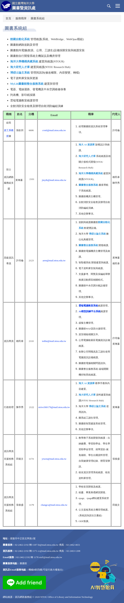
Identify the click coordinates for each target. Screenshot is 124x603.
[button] (109, 6)
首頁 (8, 18)
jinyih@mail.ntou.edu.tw (54, 180)
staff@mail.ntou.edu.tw (50, 557)
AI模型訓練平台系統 (90, 311)
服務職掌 (21, 18)
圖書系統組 (38, 18)
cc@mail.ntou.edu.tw (48, 551)
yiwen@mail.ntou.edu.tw (54, 458)
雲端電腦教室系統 (88, 305)
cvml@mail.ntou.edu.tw (54, 130)
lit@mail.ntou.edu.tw (48, 544)
